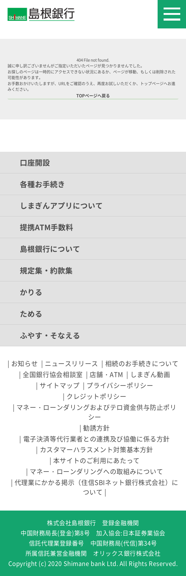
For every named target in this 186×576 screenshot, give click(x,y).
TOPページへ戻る (93, 95)
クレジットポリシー (96, 396)
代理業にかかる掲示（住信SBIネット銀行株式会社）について (96, 487)
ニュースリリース (71, 363)
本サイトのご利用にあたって (96, 460)
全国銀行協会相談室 (53, 374)
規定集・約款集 (46, 270)
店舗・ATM (106, 374)
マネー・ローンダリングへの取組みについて (96, 471)
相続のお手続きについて (142, 363)
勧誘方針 (96, 428)
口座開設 (35, 162)
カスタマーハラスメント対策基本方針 (96, 449)
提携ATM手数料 (46, 227)
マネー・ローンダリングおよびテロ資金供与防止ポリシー (96, 412)
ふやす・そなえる (50, 335)
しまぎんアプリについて (61, 205)
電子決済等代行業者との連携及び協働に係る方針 (96, 439)
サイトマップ (60, 385)
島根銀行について (50, 248)
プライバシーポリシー (119, 385)
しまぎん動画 (150, 374)
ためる (31, 313)
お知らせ (24, 363)
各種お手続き (42, 184)
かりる (31, 292)
